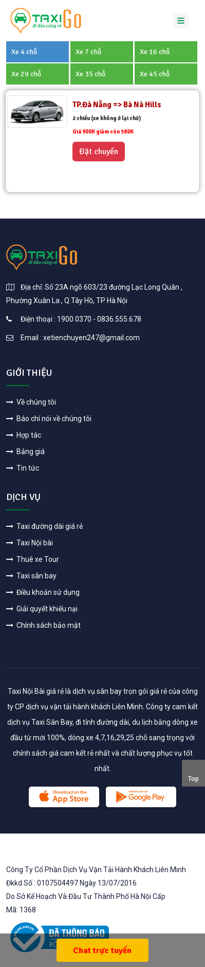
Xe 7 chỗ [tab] (88, 51)
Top (193, 778)
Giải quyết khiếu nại (42, 609)
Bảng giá (25, 451)
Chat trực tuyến (102, 950)
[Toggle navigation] (181, 21)
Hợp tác (23, 435)
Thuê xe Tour (32, 559)
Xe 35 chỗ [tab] (90, 74)
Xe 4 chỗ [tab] (24, 51)
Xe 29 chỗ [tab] (26, 74)
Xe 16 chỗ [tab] (155, 51)
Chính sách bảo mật (43, 625)
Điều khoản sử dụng (43, 592)
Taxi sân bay (31, 576)
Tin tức (22, 468)
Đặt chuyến (98, 151)
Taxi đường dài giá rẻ (44, 526)
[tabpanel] (102, 141)
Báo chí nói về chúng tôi (48, 418)
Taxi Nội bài (29, 543)
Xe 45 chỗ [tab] (155, 74)
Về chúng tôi (31, 402)
